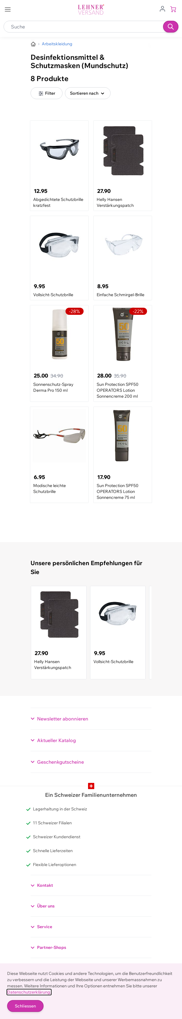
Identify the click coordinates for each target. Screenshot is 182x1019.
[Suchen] (170, 27)
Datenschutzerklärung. (29, 992)
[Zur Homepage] (33, 44)
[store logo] (91, 9)
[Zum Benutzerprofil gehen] (162, 8)
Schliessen (25, 1006)
